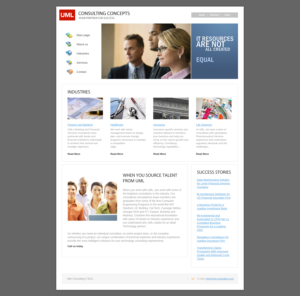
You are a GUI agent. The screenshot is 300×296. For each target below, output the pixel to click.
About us (82, 44)
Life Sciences (204, 124)
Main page (83, 35)
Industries (83, 53)
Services (82, 62)
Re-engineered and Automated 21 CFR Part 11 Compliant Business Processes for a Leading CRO (213, 223)
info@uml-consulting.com (220, 278)
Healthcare (116, 124)
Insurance (159, 124)
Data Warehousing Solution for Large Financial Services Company (213, 183)
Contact (81, 71)
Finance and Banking (80, 124)
